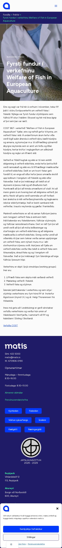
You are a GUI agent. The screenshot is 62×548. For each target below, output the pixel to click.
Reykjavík (10, 473)
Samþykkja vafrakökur (31, 529)
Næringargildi (34, 429)
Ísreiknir (42, 420)
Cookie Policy (21, 544)
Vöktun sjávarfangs (18, 420)
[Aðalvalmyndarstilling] (56, 6)
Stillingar (31, 537)
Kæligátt (12, 429)
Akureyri (9, 488)
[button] (57, 508)
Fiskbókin (33, 411)
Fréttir (21, 57)
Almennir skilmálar (14, 392)
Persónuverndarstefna (36, 544)
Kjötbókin (13, 411)
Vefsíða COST (10, 325)
